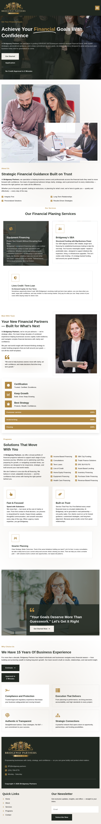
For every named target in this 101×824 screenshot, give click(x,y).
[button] (97, 8)
